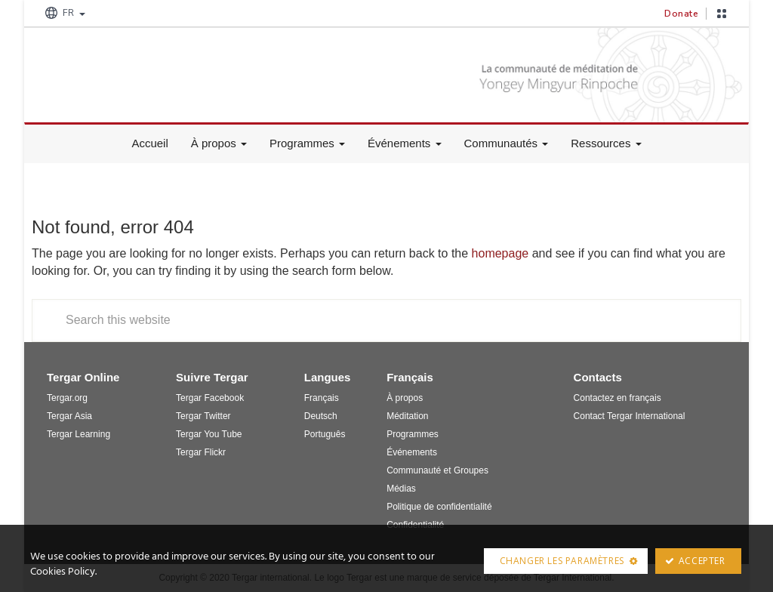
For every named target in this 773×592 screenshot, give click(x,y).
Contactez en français (617, 398)
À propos (219, 143)
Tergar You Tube (209, 434)
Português (325, 434)
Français (321, 398)
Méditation (407, 416)
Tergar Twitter (203, 416)
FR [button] (63, 13)
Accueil (149, 143)
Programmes (307, 143)
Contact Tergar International (629, 416)
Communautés (506, 143)
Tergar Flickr (201, 452)
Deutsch (320, 416)
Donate (681, 14)
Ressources (606, 143)
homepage (500, 253)
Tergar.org (67, 398)
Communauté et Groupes (437, 470)
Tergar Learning (78, 434)
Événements (405, 143)
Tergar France (145, 69)
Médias (401, 488)
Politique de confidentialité (438, 506)
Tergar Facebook (210, 398)
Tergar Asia (69, 416)
